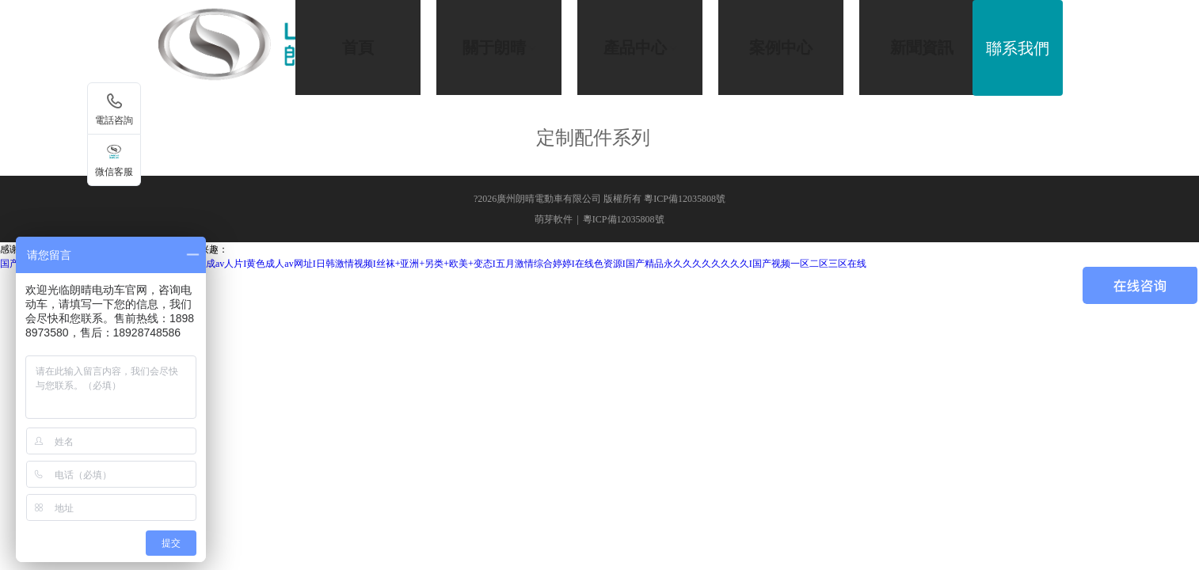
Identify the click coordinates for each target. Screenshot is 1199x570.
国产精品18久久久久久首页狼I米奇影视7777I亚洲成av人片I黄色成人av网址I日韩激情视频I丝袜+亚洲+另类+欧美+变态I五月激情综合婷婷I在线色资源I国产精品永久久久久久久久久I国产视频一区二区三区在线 (433, 263)
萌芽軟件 (554, 219)
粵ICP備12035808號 (623, 219)
